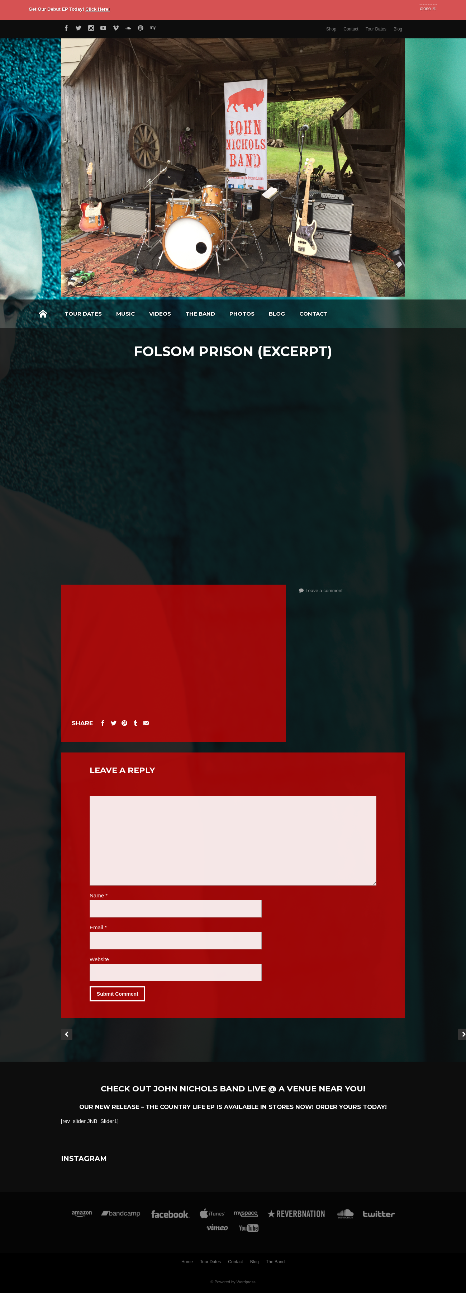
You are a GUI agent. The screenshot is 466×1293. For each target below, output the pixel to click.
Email (98, 927)
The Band (200, 313)
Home (43, 313)
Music (125, 313)
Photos (242, 313)
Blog (398, 29)
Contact (350, 29)
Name (99, 895)
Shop (331, 29)
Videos (160, 313)
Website (99, 959)
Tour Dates (376, 29)
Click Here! (97, 9)
